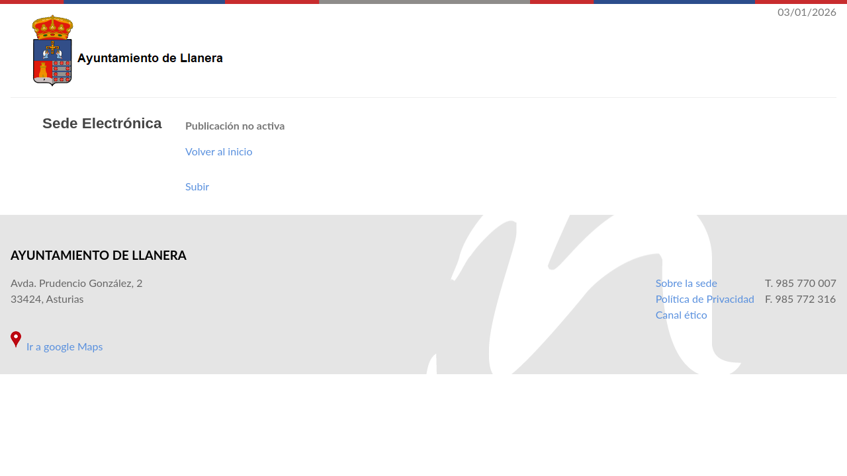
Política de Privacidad (705, 298)
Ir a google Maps (64, 346)
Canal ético (681, 314)
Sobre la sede (686, 282)
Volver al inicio (219, 151)
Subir (197, 186)
